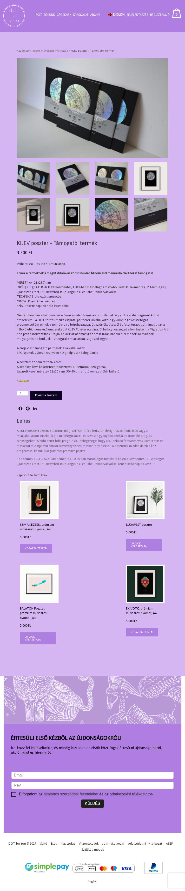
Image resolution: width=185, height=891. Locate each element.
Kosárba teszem (46, 395)
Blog (54, 843)
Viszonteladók (89, 843)
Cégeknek (64, 14)
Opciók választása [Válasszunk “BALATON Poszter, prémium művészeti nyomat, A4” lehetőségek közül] (33, 638)
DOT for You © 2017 (22, 843)
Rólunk (49, 14)
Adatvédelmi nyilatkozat (145, 843)
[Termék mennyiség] (22, 393)
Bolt (38, 14)
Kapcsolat (80, 14)
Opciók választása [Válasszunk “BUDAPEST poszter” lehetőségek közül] (139, 545)
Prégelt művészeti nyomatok (50, 50)
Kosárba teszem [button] (36, 548)
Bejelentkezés (137, 14)
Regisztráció (160, 14)
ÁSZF (169, 843)
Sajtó (43, 843)
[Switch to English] (116, 14)
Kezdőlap (23, 50)
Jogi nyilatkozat (113, 843)
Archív (95, 14)
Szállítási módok (92, 849)
